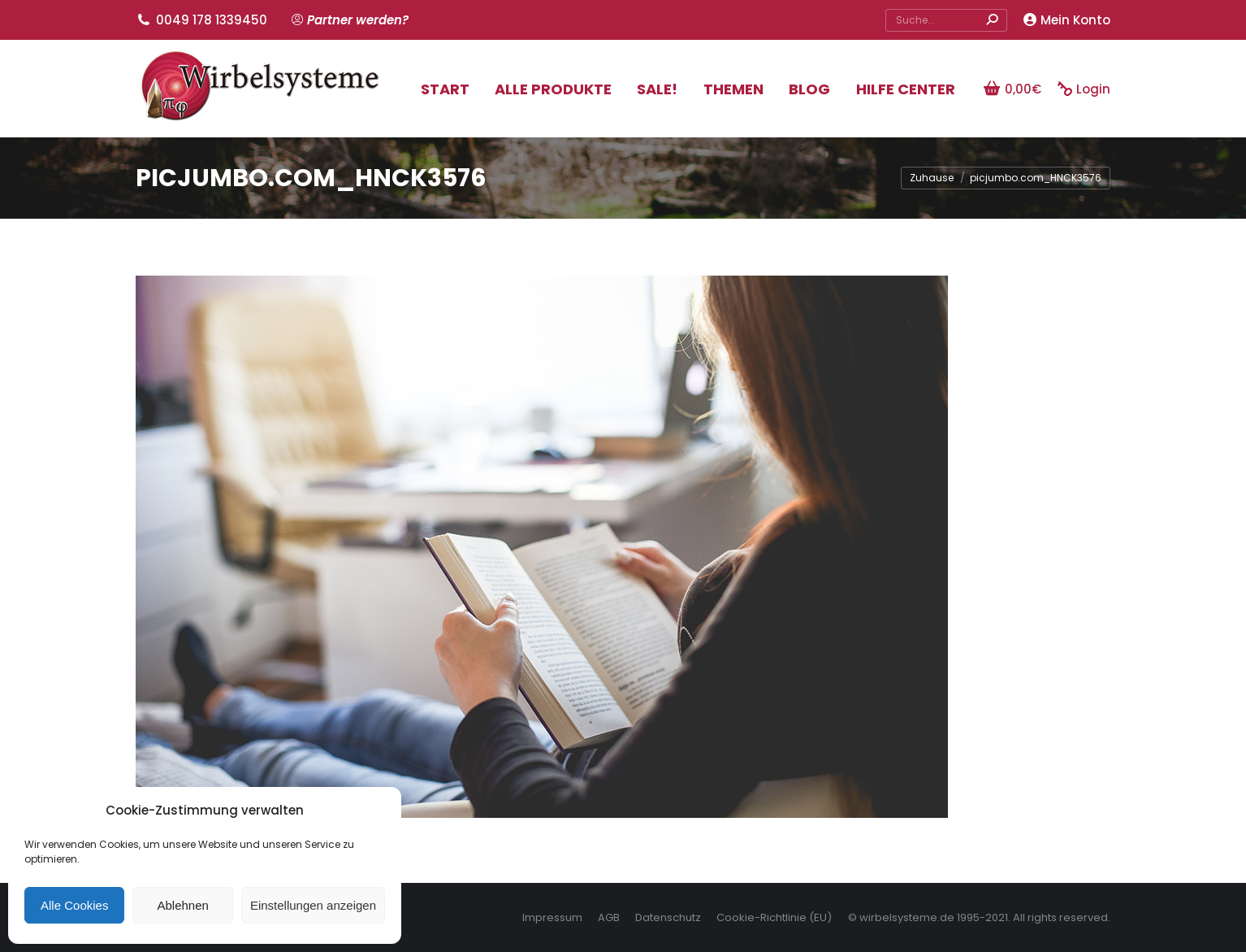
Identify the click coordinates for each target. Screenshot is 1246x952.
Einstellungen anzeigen (313, 905)
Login (1084, 89)
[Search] (946, 20)
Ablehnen (182, 905)
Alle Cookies (74, 905)
